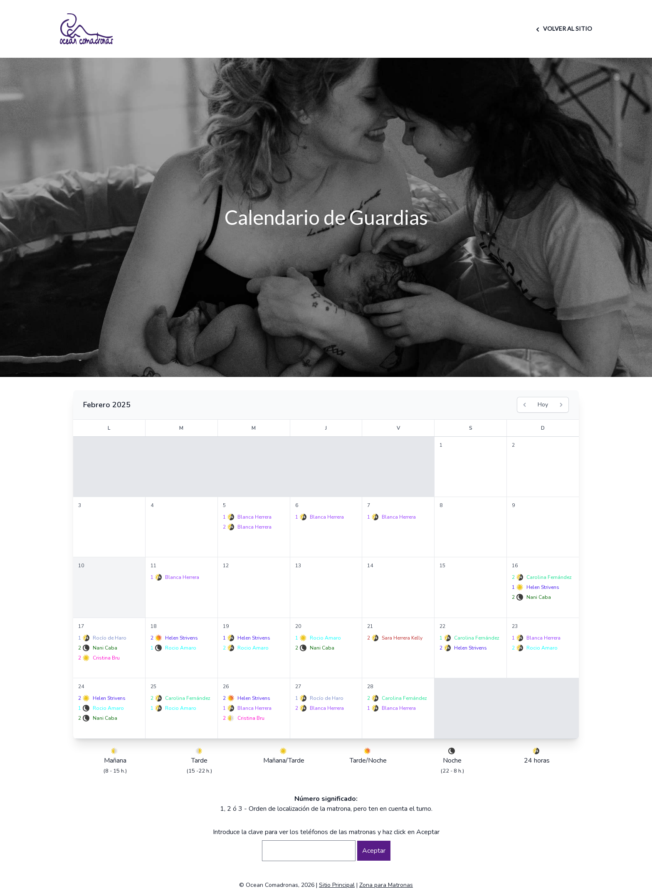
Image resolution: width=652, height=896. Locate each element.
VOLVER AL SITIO (562, 28)
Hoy (543, 405)
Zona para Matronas (386, 885)
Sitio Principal (337, 885)
